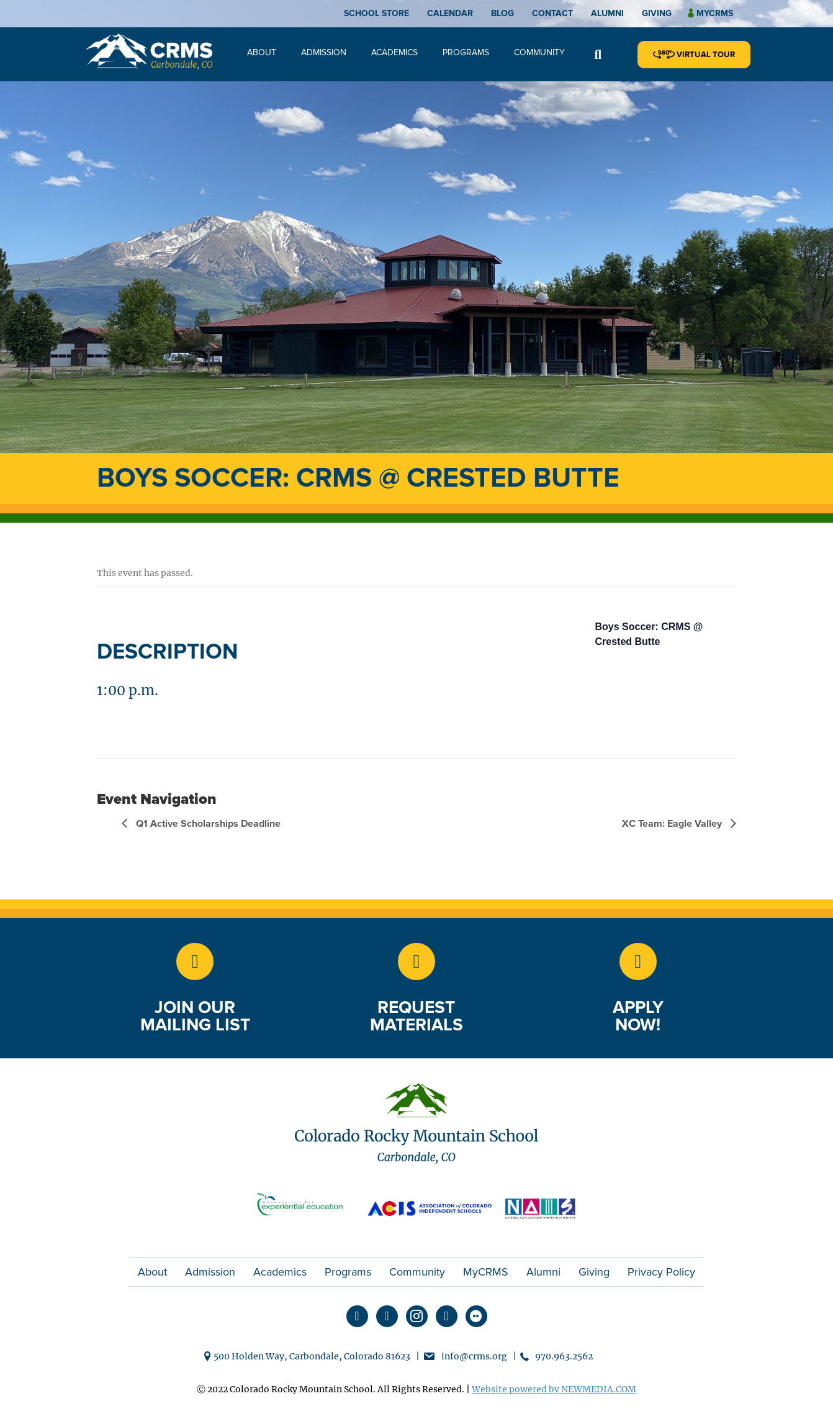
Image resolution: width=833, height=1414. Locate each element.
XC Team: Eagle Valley (673, 823)
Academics (394, 52)
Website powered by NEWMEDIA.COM (554, 1389)
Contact (552, 13)
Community (539, 52)
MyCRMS (485, 1272)
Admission (323, 52)
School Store (376, 13)
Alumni (607, 13)
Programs (466, 52)
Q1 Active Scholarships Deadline (207, 823)
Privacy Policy (661, 1272)
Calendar (450, 13)
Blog (502, 13)
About (261, 52)
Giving (657, 13)
